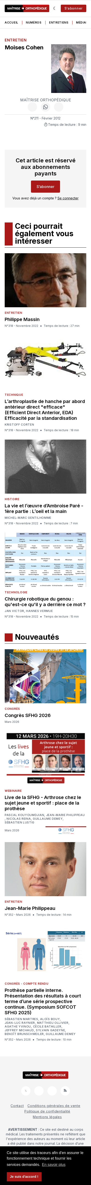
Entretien (16, 40)
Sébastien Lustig (19, 822)
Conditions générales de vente (53, 1106)
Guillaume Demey (48, 819)
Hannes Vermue (39, 611)
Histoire (12, 499)
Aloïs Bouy (50, 1019)
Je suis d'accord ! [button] (24, 1176)
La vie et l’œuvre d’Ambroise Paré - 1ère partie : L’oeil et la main (44, 508)
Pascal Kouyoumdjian (24, 815)
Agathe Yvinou (18, 1026)
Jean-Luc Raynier (20, 1023)
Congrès (12, 708)
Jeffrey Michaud (19, 1030)
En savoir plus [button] (54, 1165)
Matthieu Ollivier (52, 1023)
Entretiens (58, 22)
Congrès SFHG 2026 (28, 715)
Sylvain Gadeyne (50, 1030)
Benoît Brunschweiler (24, 1034)
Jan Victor (14, 611)
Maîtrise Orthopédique (45, 100)
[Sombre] (55, 8)
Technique (14, 394)
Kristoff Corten (19, 425)
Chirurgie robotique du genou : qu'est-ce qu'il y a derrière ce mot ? (45, 601)
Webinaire (13, 790)
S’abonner (73, 8)
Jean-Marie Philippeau (65, 815)
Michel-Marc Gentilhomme (28, 517)
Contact (17, 1106)
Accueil (11, 22)
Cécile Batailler (47, 1026)
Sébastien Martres (21, 1019)
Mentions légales (47, 1117)
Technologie (16, 592)
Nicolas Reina (19, 819)
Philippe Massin (22, 319)
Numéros (34, 22)
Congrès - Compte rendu (26, 983)
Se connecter (68, 198)
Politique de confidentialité (47, 1111)
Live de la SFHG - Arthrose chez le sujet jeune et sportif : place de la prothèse (43, 803)
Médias (82, 22)
